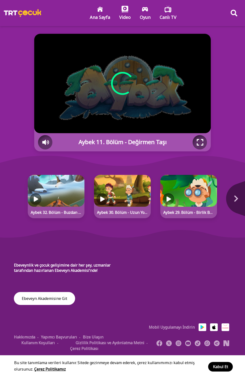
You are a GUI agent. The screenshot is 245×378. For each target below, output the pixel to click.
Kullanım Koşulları (38, 342)
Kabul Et (220, 366)
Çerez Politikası (84, 348)
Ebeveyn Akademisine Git (44, 298)
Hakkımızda (24, 337)
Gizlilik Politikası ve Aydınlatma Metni (110, 342)
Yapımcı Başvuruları (59, 337)
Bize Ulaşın (93, 337)
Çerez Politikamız (50, 369)
